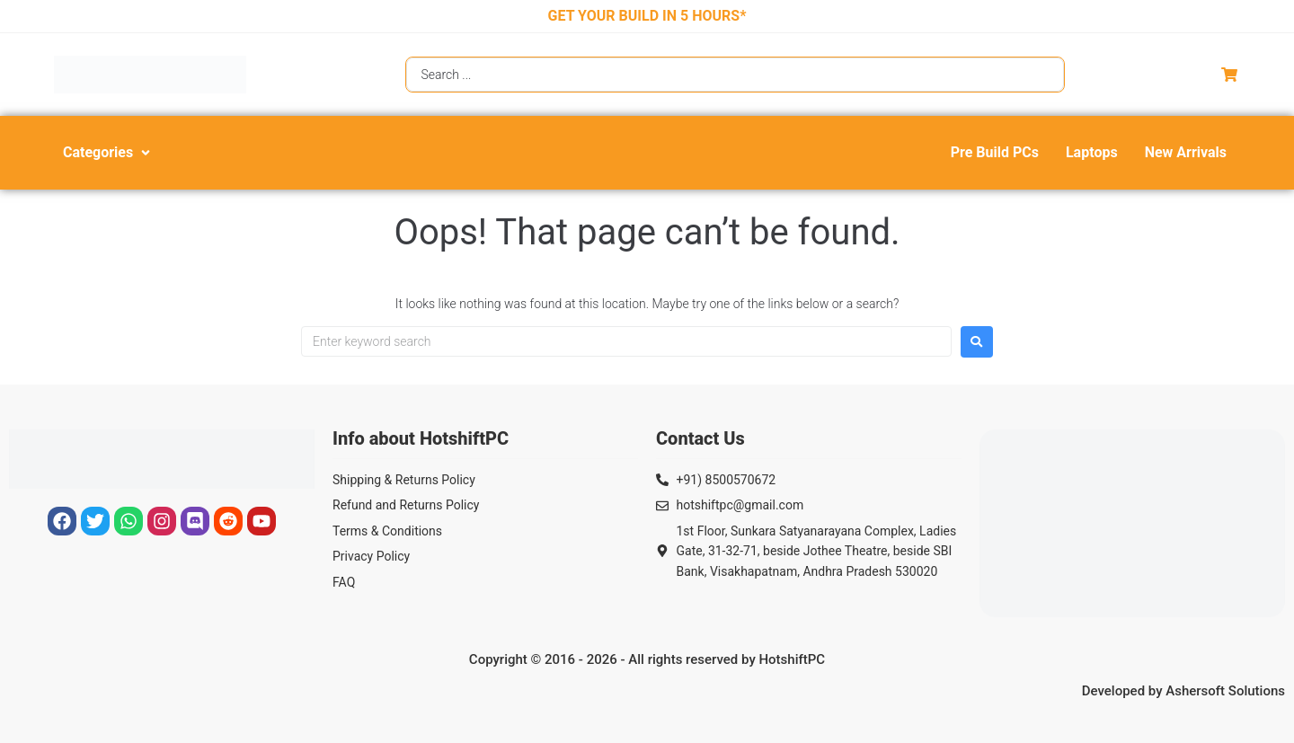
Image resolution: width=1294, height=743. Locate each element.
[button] (108, 153)
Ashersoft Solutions (1225, 691)
